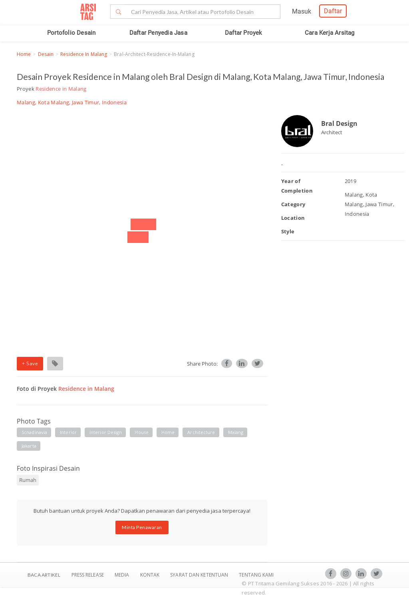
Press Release (87, 574)
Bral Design (339, 123)
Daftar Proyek (243, 32)
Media (123, 574)
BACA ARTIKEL (44, 575)
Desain (46, 54)
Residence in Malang (83, 54)
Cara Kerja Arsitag (330, 32)
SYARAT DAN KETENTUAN (199, 574)
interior (68, 432)
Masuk (301, 11)
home (168, 432)
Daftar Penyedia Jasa (158, 32)
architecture (201, 432)
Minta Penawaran (142, 527)
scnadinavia (34, 432)
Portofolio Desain (71, 32)
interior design (105, 432)
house (142, 432)
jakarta (29, 446)
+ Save (30, 363)
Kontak (150, 574)
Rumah (27, 480)
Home (24, 54)
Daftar (333, 11)
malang (236, 432)
